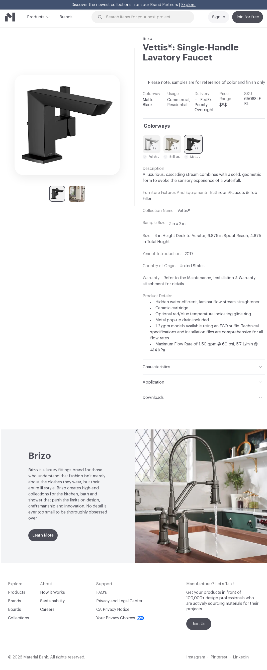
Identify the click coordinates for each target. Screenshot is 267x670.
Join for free (247, 17)
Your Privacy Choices (120, 618)
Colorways (157, 126)
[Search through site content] (145, 17)
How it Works (52, 592)
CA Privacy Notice (112, 610)
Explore (188, 5)
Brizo (147, 39)
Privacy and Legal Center (119, 601)
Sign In (218, 17)
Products (35, 16)
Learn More (43, 535)
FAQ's (101, 592)
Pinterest (219, 657)
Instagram (195, 657)
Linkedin (241, 657)
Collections (18, 618)
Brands (65, 17)
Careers (47, 610)
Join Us (198, 624)
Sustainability (52, 601)
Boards (14, 610)
